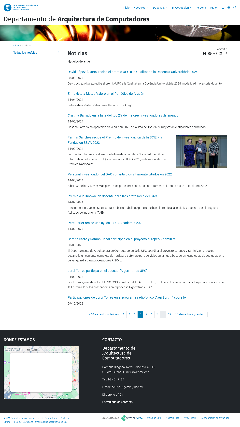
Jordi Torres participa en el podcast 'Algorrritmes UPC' (107, 271)
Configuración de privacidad (215, 418)
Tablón (214, 7)
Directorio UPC (111, 394)
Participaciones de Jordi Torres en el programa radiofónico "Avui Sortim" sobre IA (127, 297)
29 (169, 314)
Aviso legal (189, 418)
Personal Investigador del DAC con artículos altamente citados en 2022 (120, 174)
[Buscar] (234, 7)
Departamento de (76, 19)
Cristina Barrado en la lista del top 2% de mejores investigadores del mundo (123, 115)
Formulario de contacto (117, 402)
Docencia (159, 7)
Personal (201, 7)
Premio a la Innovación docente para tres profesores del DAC (112, 196)
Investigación (180, 7)
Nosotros (139, 7)
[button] (148, 8)
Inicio (126, 7)
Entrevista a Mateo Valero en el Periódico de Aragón (106, 94)
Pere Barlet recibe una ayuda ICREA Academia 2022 (105, 223)
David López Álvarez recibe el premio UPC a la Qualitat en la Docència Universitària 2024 (133, 72)
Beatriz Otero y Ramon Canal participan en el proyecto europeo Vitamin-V (121, 239)
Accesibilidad (172, 418)
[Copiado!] (225, 53)
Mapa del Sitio (154, 418)
